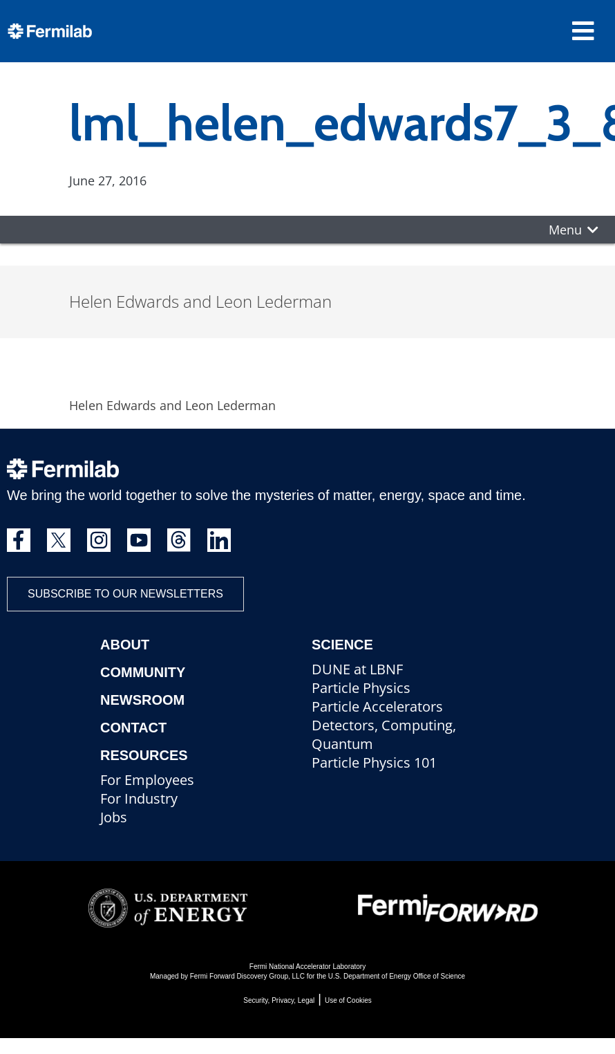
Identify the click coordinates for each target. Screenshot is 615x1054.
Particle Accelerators (377, 706)
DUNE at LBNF (357, 669)
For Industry (139, 798)
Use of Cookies (348, 1000)
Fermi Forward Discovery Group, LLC (247, 976)
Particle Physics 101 (374, 762)
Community (142, 672)
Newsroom (142, 700)
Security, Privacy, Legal (278, 1000)
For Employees (147, 779)
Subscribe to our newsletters (125, 594)
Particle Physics (361, 687)
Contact (133, 727)
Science (342, 644)
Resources (144, 755)
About (124, 644)
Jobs (113, 817)
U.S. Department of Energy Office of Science (396, 976)
